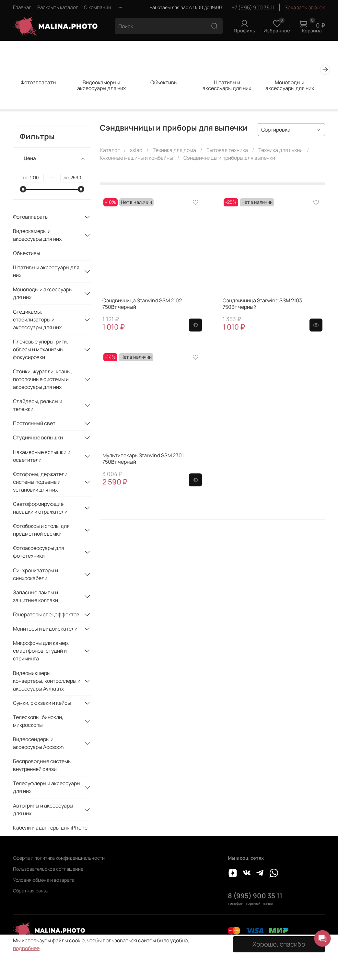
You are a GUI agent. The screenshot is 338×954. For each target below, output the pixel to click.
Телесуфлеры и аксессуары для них (46, 788)
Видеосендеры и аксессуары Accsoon (38, 744)
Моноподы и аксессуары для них (298, 86)
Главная (22, 7)
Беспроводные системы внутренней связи (42, 766)
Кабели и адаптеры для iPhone (50, 828)
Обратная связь (30, 891)
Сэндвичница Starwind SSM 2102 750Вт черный (142, 304)
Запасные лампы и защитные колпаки (35, 597)
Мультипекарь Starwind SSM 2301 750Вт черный (143, 459)
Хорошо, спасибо (278, 944)
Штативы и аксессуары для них (233, 86)
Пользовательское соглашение (48, 869)
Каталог (110, 151)
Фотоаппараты (39, 83)
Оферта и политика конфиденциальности (59, 858)
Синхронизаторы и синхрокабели (35, 575)
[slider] (23, 190)
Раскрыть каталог (57, 7)
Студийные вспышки (38, 438)
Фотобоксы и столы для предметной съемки (41, 530)
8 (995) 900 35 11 (255, 895)
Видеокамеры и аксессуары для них (104, 86)
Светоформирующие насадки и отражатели (40, 508)
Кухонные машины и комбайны (136, 158)
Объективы (168, 83)
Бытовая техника (227, 151)
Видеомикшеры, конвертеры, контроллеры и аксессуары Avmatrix (46, 681)
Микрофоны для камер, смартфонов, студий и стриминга (41, 651)
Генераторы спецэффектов (46, 615)
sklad (136, 151)
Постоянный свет (34, 424)
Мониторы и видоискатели (45, 629)
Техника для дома (174, 151)
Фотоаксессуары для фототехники (38, 552)
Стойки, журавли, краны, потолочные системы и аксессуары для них (42, 380)
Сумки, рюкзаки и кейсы (42, 703)
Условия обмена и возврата (44, 880)
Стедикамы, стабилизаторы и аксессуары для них (37, 320)
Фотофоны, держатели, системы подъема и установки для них (41, 482)
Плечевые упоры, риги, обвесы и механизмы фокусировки (40, 350)
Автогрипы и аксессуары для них (43, 810)
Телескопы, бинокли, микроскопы (38, 722)
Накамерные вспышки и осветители (41, 456)
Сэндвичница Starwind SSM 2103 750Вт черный (262, 304)
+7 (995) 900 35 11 (253, 7)
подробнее (26, 948)
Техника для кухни (280, 151)
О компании (97, 7)
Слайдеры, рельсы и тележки (37, 406)
